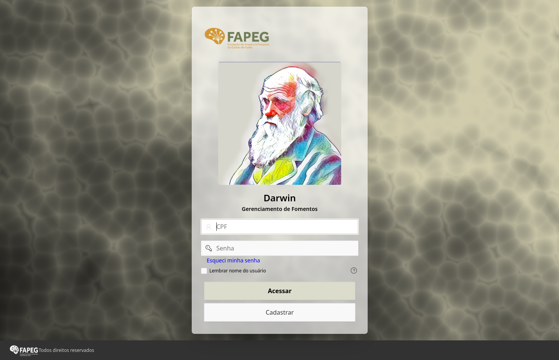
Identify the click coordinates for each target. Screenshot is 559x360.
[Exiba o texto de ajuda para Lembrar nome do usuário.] (353, 270)
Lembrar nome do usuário (237, 271)
